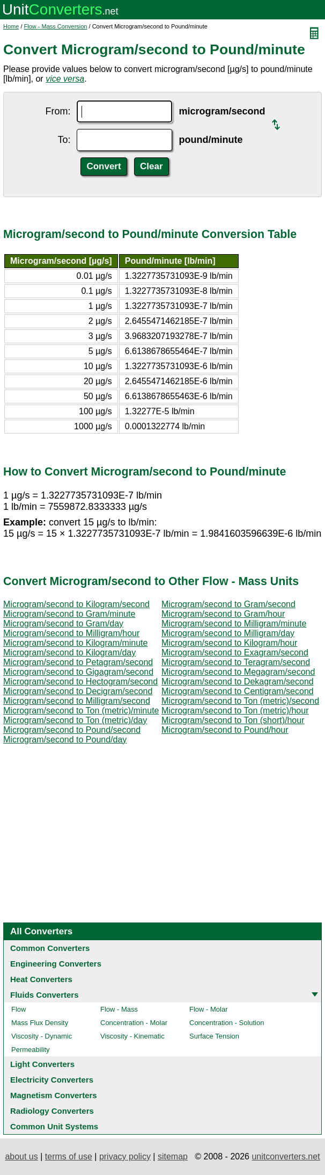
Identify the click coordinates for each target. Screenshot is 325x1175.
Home (11, 26)
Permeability (30, 1050)
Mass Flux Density (39, 1023)
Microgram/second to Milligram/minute (233, 623)
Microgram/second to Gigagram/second (78, 671)
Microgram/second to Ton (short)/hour (232, 720)
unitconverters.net (286, 1156)
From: (57, 111)
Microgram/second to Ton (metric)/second (240, 700)
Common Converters (50, 948)
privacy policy (125, 1156)
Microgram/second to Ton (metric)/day (75, 720)
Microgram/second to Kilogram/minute (75, 642)
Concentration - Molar (133, 1023)
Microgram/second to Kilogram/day (69, 652)
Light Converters (42, 1064)
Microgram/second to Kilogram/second (76, 604)
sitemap (173, 1156)
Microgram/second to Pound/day (65, 739)
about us (21, 1156)
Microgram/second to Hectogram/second (80, 681)
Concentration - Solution (226, 1023)
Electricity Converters (51, 1079)
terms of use (68, 1156)
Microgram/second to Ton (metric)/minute (81, 710)
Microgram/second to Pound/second (72, 729)
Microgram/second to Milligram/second (76, 700)
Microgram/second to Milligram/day (227, 633)
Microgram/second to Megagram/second (238, 671)
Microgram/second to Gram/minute (69, 613)
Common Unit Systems (54, 1126)
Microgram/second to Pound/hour (225, 729)
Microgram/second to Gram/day (63, 623)
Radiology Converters (52, 1110)
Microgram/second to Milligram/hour (71, 633)
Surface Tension (214, 1036)
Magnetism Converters (53, 1095)
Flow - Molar (208, 1009)
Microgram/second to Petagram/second (78, 662)
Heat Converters (41, 979)
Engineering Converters (55, 963)
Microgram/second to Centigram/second (237, 691)
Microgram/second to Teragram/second (235, 662)
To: (63, 139)
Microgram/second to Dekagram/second (237, 681)
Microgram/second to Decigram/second (77, 691)
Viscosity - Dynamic (41, 1036)
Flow (18, 1009)
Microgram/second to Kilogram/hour (229, 642)
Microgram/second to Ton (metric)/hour (234, 710)
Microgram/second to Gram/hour (223, 613)
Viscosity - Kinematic (132, 1036)
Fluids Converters (44, 994)
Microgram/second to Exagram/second (234, 652)
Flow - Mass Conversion (55, 26)
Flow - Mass (119, 1009)
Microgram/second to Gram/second (228, 604)
